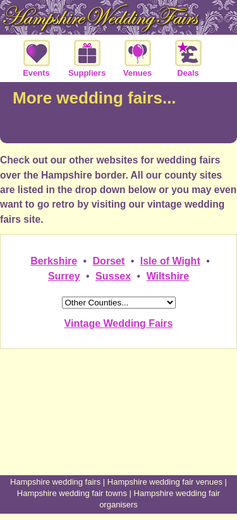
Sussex (113, 276)
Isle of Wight (170, 261)
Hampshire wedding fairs (55, 482)
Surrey (64, 276)
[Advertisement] (119, 427)
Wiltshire (168, 276)
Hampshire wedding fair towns (72, 493)
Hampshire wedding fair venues (164, 482)
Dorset (109, 261)
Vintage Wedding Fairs (118, 323)
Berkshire (53, 261)
